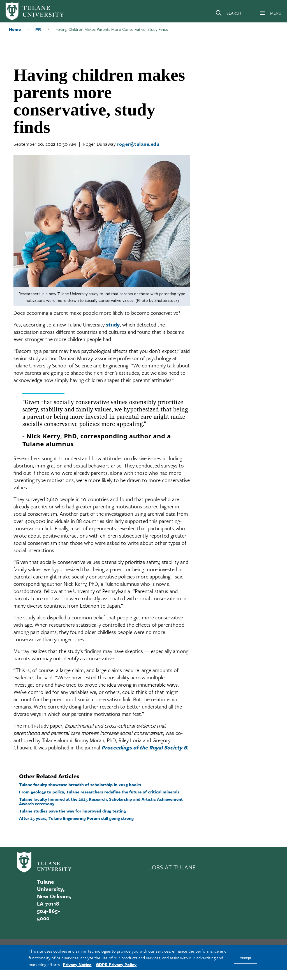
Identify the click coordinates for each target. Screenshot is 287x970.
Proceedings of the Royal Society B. (145, 747)
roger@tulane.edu (138, 143)
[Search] (228, 14)
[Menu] (262, 13)
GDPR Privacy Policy (116, 964)
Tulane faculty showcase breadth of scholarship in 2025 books (80, 784)
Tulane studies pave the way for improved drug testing (72, 811)
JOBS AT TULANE (172, 867)
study (113, 324)
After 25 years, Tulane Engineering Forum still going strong (76, 818)
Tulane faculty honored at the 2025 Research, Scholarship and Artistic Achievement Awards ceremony (101, 801)
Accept (245, 958)
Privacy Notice (77, 964)
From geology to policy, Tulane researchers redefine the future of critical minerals (99, 792)
